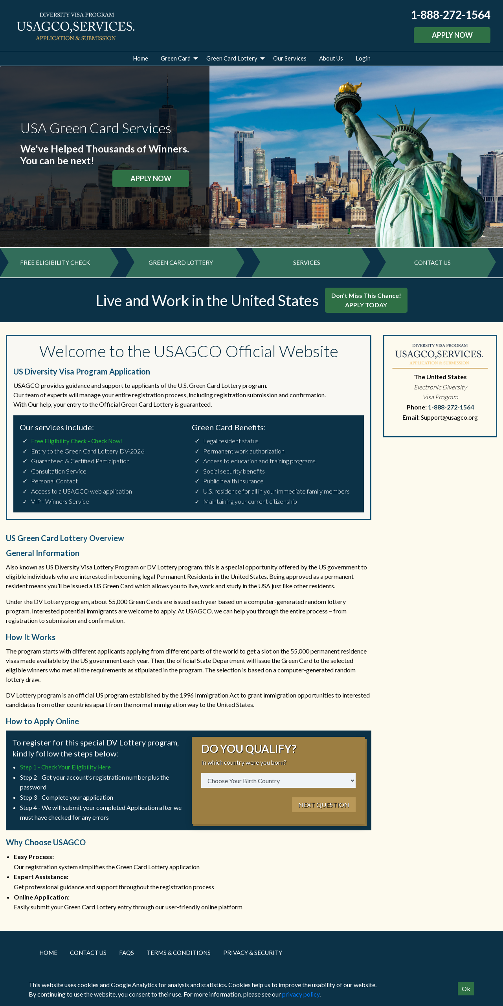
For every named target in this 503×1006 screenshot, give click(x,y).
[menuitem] (140, 58)
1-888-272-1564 (450, 14)
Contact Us (88, 955)
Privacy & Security (252, 955)
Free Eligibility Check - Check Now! (76, 443)
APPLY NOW (452, 35)
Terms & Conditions (179, 955)
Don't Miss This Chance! (366, 302)
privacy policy (300, 994)
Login (363, 58)
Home (140, 58)
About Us (331, 58)
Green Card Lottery (231, 58)
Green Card (176, 58)
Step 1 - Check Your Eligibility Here (65, 770)
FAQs (126, 955)
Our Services (290, 58)
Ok (466, 988)
